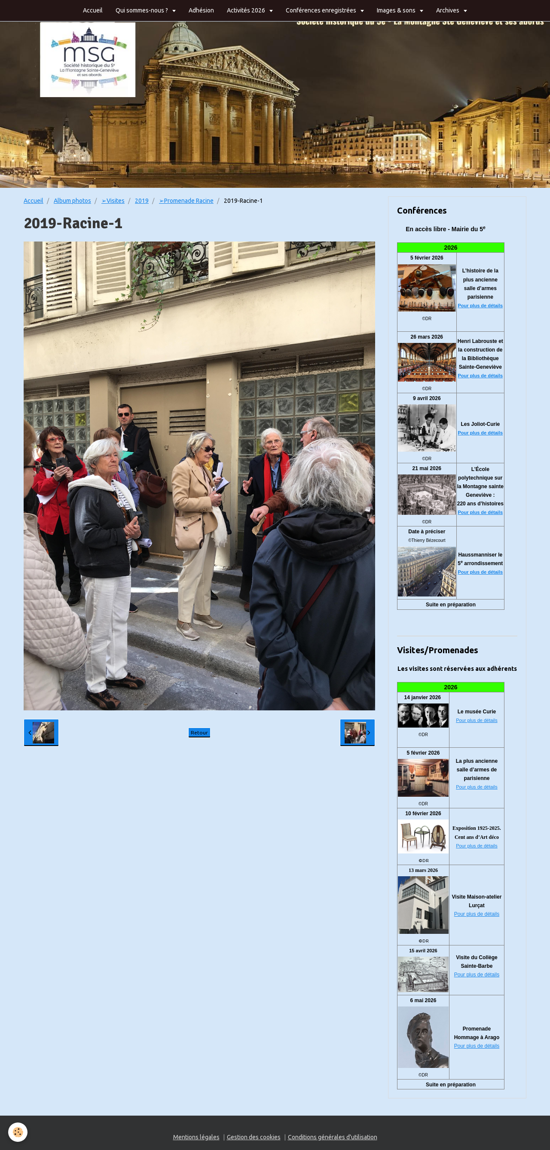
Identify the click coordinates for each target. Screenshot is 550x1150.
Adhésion (201, 10)
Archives (448, 10)
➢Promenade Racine (186, 200)
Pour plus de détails (480, 305)
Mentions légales (196, 1137)
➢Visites (113, 200)
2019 (142, 200)
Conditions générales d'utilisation (332, 1137)
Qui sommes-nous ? (142, 10)
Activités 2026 (246, 10)
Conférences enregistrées (322, 10)
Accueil (93, 10)
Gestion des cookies (254, 1137)
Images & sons (397, 10)
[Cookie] (18, 1132)
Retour (199, 732)
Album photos (72, 200)
